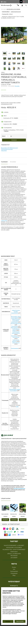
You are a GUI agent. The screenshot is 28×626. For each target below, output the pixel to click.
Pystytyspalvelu (14, 348)
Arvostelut (13, 162)
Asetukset (8, 621)
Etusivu (14, 567)
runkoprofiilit (4, 220)
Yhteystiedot (14, 573)
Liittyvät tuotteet (5, 498)
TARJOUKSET (14, 555)
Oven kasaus (14, 335)
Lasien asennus (16, 342)
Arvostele (17, 86)
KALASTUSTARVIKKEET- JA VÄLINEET (14, 545)
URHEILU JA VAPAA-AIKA (14, 553)
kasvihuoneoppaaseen (19, 488)
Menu (3, 2)
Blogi (14, 575)
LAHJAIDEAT (14, 557)
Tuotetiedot (4, 162)
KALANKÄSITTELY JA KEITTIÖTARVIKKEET (14, 549)
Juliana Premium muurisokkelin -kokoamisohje (15, 321)
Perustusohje (14, 326)
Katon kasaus (14, 327)
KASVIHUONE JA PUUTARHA (14, 547)
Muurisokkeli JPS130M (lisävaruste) (9, 147)
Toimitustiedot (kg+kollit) (7, 149)
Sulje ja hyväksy (20, 621)
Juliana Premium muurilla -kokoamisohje (15, 312)
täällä (17, 406)
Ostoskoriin (14, 140)
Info (14, 569)
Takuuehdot (4, 150)
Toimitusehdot (14, 571)
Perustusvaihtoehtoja (16, 323)
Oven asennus (16, 337)
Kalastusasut (14, 551)
